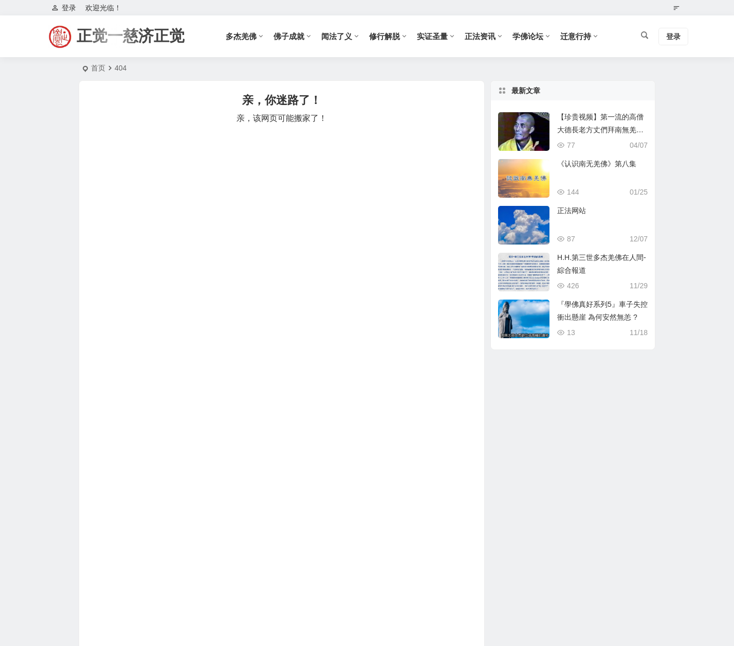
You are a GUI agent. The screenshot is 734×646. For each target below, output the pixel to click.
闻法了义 (336, 36)
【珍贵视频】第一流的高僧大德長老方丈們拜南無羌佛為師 (600, 130)
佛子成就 (288, 36)
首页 (98, 68)
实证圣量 (432, 36)
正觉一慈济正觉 (131, 35)
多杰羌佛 (241, 36)
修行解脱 (384, 36)
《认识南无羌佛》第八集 (596, 164)
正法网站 (571, 210)
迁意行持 (575, 36)
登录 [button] (63, 8)
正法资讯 (480, 36)
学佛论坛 (527, 36)
